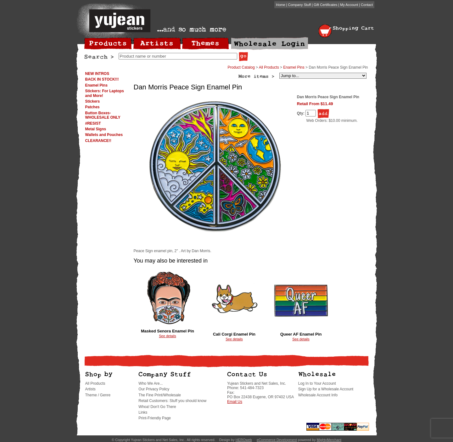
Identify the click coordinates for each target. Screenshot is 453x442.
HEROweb (244, 440)
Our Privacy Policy (153, 389)
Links (142, 412)
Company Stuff (299, 5)
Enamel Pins (96, 85)
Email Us (234, 402)
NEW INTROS (97, 73)
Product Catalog (241, 67)
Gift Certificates (325, 5)
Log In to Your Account (317, 383)
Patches (92, 107)
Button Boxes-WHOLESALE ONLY (102, 115)
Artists (90, 389)
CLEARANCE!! (98, 141)
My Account (349, 5)
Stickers (92, 101)
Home (280, 5)
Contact (367, 5)
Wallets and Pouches (104, 135)
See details (167, 336)
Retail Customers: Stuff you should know (172, 401)
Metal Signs (95, 129)
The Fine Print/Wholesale (159, 395)
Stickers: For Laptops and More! (104, 93)
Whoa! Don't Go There (157, 407)
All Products (269, 67)
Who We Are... (150, 383)
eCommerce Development (277, 440)
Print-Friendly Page (154, 418)
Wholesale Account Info (318, 395)
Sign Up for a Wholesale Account (325, 389)
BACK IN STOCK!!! (102, 79)
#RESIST (93, 123)
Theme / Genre (98, 395)
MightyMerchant (329, 440)
